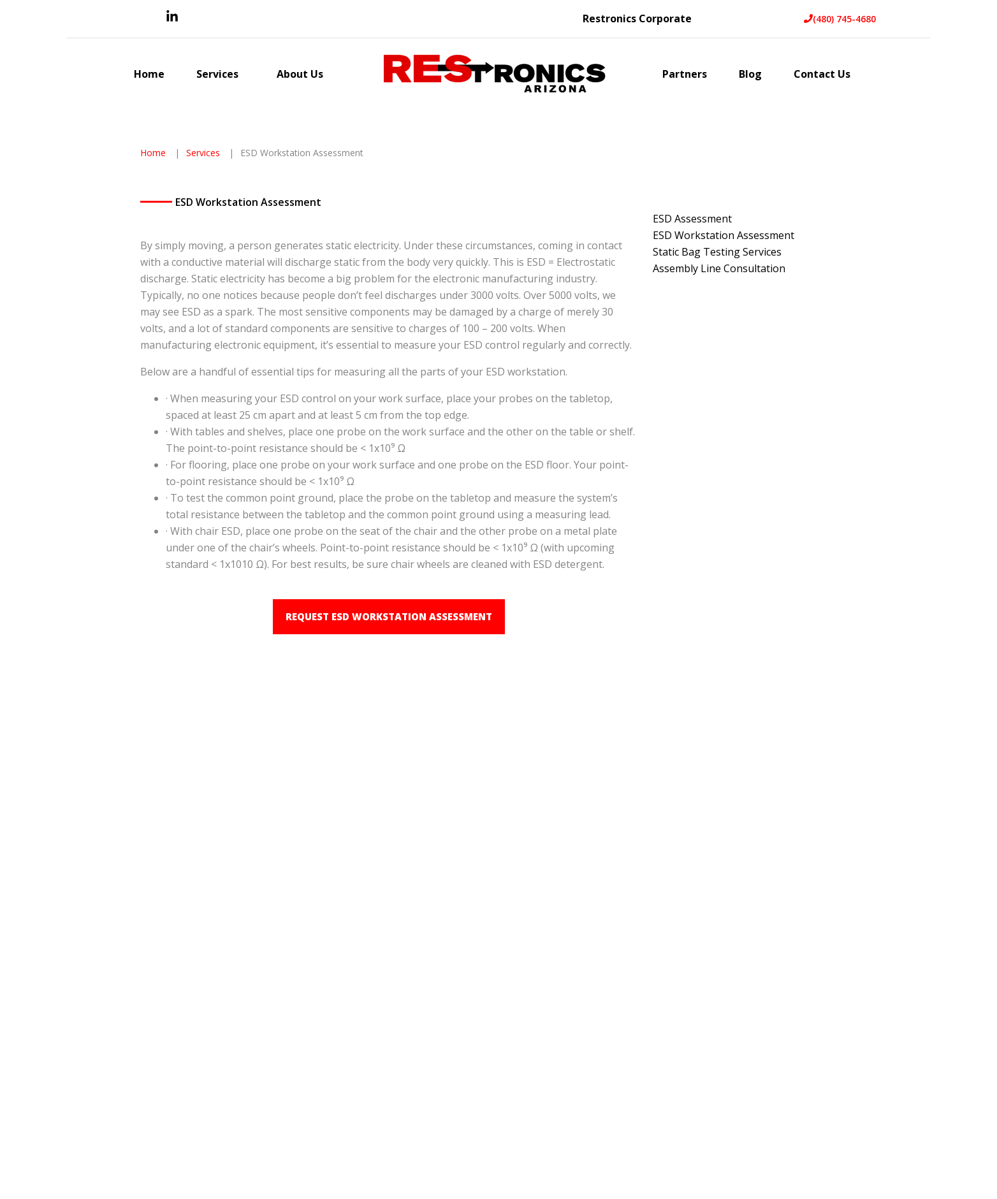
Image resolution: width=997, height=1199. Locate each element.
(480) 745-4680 (840, 19)
